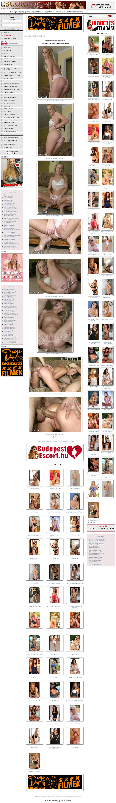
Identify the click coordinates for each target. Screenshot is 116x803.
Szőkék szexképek (8, 321)
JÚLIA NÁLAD (55, 724)
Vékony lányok (9, 92)
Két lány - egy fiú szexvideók (96, 543)
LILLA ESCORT (75, 535)
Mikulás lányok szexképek (10, 247)
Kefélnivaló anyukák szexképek (12, 235)
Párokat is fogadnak (11, 117)
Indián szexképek (8, 231)
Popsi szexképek (8, 304)
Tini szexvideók (93, 561)
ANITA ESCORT (54, 535)
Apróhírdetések (36, 12)
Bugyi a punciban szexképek (11, 208)
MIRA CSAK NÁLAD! (34, 606)
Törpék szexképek (8, 334)
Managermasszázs (10, 125)
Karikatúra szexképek (9, 232)
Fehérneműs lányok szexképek (11, 218)
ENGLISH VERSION (13, 43)
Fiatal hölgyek (9, 103)
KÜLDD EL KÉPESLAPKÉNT (54, 100)
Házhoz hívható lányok (12, 72)
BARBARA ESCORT (54, 583)
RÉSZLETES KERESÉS (10, 38)
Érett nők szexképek (9, 217)
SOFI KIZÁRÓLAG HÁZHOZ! (55, 631)
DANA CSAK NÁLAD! (34, 535)
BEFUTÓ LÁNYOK (9, 56)
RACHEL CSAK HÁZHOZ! (75, 677)
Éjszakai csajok (10, 122)
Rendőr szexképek (8, 310)
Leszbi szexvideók (94, 554)
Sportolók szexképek (9, 317)
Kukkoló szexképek (9, 238)
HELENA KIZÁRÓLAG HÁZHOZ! (93, 474)
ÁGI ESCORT (34, 747)
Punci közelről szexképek (10, 307)
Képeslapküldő (60, 12)
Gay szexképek (7, 222)
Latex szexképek (8, 240)
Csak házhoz (8, 78)
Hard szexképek (8, 226)
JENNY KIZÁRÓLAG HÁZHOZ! (75, 700)
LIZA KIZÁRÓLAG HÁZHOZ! (55, 606)
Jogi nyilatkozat (39, 796)
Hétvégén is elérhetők (12, 81)
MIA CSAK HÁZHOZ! (94, 409)
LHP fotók (7, 111)
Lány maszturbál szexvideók (96, 553)
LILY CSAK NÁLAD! (55, 488)
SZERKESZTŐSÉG (9, 144)
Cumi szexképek (8, 212)
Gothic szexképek (8, 224)
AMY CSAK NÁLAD (34, 700)
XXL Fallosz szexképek (10, 342)
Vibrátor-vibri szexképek (10, 341)
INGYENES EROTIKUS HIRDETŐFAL (10, 141)
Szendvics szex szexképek (10, 320)
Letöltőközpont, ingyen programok (19, 12)
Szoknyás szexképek (9, 323)
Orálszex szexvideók (94, 556)
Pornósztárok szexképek (10, 306)
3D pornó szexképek (9, 194)
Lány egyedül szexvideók (95, 551)
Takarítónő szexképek (9, 325)
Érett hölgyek (9, 100)
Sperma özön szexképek (10, 316)
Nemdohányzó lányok (12, 75)
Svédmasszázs (9, 128)
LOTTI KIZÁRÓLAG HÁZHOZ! (75, 512)
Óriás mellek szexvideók (95, 557)
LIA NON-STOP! (75, 488)
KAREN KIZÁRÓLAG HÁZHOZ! (34, 559)
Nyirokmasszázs (10, 131)
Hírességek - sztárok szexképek (12, 229)
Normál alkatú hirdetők (13, 89)
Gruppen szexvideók (94, 547)
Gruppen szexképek (9, 225)
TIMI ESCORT (34, 512)
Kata (34, 677)
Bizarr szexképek (8, 204)
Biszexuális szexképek (9, 203)
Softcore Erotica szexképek (11, 314)
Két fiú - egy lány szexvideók (96, 540)
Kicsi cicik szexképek (9, 236)
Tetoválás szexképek (9, 330)
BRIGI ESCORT (93, 499)
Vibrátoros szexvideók (95, 564)
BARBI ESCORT (75, 654)
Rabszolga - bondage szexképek (12, 309)
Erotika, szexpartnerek (74, 12)
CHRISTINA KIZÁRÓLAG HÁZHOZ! (75, 607)
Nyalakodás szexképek (9, 298)
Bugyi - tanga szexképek (10, 207)
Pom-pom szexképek (9, 303)
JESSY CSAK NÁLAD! (55, 512)
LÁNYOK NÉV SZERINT (11, 137)
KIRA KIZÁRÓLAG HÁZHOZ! (34, 654)
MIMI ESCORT (94, 386)
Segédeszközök (9, 95)
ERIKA (55, 677)
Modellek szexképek (9, 289)
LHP (5, 12)
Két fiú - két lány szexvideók (96, 542)
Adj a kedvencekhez (60, 796)
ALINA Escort (54, 558)
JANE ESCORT (75, 558)
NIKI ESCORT (34, 583)
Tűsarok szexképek (9, 338)
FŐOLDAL (7, 32)
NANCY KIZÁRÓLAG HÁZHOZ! (107, 232)
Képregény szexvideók (95, 550)
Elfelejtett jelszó (15, 29)
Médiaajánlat (77, 796)
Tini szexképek (7, 331)
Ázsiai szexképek (8, 200)
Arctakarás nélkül (11, 114)
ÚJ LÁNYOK (7, 50)
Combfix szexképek (9, 210)
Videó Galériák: (101, 536)
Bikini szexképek (8, 201)
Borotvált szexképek (9, 206)
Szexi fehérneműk (10, 97)
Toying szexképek (8, 335)
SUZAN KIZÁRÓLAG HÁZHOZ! (55, 747)
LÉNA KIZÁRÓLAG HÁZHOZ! (75, 583)
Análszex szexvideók (94, 544)
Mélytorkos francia (11, 120)
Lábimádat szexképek (9, 239)
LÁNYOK (7, 47)
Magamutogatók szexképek (11, 243)
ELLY (93, 209)
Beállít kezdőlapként (49, 796)
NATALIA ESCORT (55, 700)
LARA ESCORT (55, 654)
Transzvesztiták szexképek (10, 337)
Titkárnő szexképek (9, 332)
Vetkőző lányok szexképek (10, 339)
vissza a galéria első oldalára (66, 441)
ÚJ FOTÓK (7, 53)
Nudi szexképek (8, 296)
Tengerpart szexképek (9, 327)
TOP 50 (6, 59)
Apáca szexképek (8, 199)
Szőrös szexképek (8, 324)
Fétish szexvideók (94, 546)
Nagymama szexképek (9, 292)
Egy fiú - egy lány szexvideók (97, 539)
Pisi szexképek (7, 302)
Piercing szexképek (9, 300)
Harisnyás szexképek (9, 228)
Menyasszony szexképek (10, 246)
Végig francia (9, 109)
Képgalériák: (12, 192)
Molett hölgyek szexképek (10, 291)
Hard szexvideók (93, 549)
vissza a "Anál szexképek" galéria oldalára (47, 441)
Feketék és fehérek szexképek (11, 219)
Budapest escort (10, 134)
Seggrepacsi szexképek (10, 311)
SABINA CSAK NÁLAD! (34, 631)
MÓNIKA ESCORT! (34, 771)
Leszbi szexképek (8, 242)
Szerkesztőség (70, 796)
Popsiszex (7, 106)
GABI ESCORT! (107, 55)
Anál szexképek (8, 197)
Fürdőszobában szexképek (10, 221)
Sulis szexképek (8, 318)
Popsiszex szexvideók (94, 558)
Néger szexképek (8, 293)
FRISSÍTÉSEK (8, 64)
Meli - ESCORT (94, 55)
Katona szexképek (8, 233)
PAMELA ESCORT (75, 631)
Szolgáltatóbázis (48, 12)
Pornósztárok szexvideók (95, 560)
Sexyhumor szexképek (9, 313)
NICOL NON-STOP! (75, 724)
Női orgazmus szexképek (10, 295)
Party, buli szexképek (9, 299)
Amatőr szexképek (8, 196)
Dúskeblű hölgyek (11, 86)
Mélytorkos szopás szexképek (11, 245)
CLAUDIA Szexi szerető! (34, 724)
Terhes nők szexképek (9, 328)
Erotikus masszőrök (11, 83)
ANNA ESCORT (93, 165)
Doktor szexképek (8, 215)
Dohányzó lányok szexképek (11, 214)
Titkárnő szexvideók (94, 563)
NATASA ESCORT (75, 747)
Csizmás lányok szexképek (10, 211)
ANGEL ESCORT (34, 488)
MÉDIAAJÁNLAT (9, 147)
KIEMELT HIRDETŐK (10, 61)
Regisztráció (7, 29)
